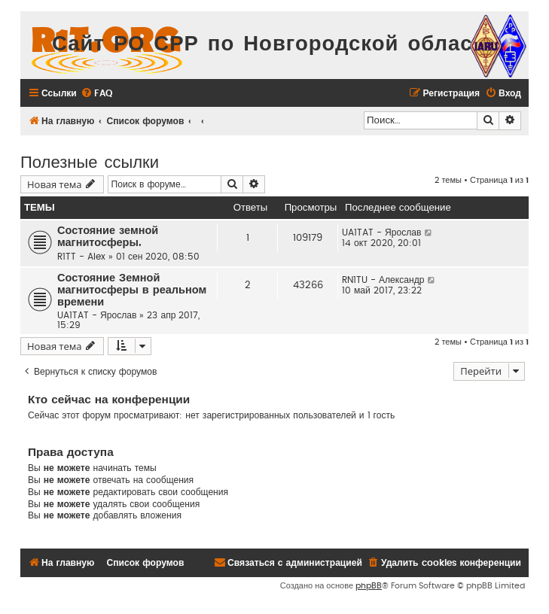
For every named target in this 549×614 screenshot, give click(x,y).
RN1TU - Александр (383, 279)
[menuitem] (96, 94)
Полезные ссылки (89, 160)
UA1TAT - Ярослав (381, 232)
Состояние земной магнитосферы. (107, 236)
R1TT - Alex (81, 256)
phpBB (368, 586)
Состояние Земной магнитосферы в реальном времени (131, 290)
